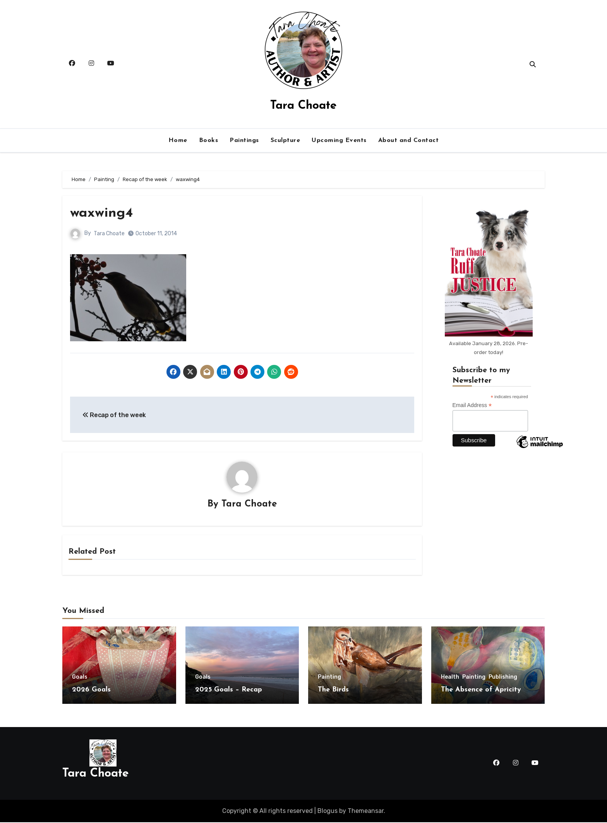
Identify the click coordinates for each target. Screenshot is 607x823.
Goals (79, 678)
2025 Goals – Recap (228, 690)
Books (208, 140)
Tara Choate (303, 106)
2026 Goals (91, 690)
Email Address (472, 405)
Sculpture (285, 140)
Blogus (327, 811)
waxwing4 (103, 213)
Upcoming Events (339, 140)
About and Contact (408, 140)
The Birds (333, 690)
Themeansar (366, 811)
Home (177, 140)
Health (450, 678)
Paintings (244, 140)
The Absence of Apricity (481, 690)
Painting (329, 678)
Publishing (503, 678)
